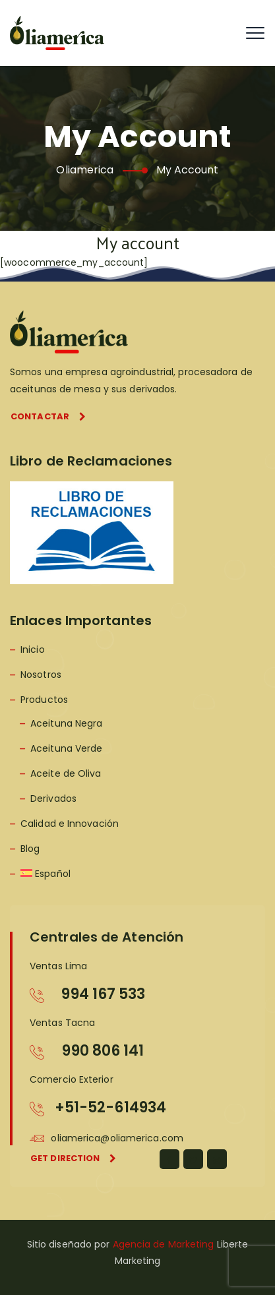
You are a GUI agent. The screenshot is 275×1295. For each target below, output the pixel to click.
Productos (44, 699)
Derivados (53, 798)
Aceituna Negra (66, 723)
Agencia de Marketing (163, 1244)
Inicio (32, 649)
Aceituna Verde (66, 748)
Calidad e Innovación (69, 823)
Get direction (73, 1158)
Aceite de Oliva (66, 773)
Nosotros (40, 674)
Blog (30, 848)
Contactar (48, 416)
